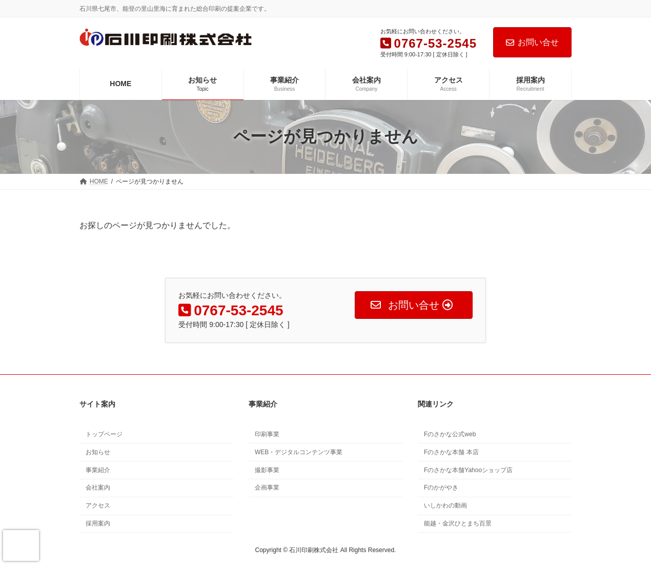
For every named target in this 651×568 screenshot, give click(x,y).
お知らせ (98, 452)
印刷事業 (267, 434)
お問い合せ (532, 42)
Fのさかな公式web (450, 434)
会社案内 (98, 487)
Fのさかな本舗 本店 (451, 452)
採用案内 (98, 523)
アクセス (98, 505)
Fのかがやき (441, 487)
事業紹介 (98, 470)
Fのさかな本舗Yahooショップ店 (468, 470)
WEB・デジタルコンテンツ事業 (298, 452)
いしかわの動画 (445, 505)
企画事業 (267, 487)
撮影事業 (267, 470)
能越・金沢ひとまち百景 (458, 523)
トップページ (104, 434)
